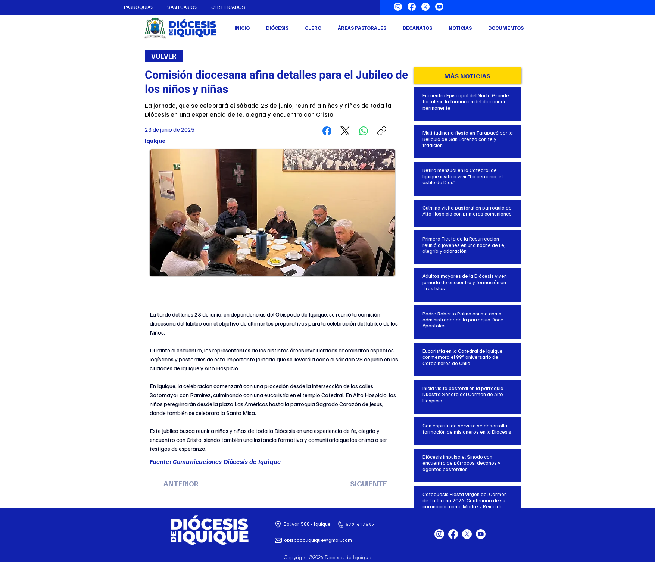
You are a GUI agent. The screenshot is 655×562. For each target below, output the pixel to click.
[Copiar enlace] (381, 130)
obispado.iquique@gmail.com (318, 540)
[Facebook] (412, 7)
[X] (425, 7)
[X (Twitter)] (345, 130)
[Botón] (467, 99)
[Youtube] (439, 7)
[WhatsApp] (363, 130)
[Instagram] (398, 7)
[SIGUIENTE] (368, 483)
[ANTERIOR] (181, 483)
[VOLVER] (164, 56)
